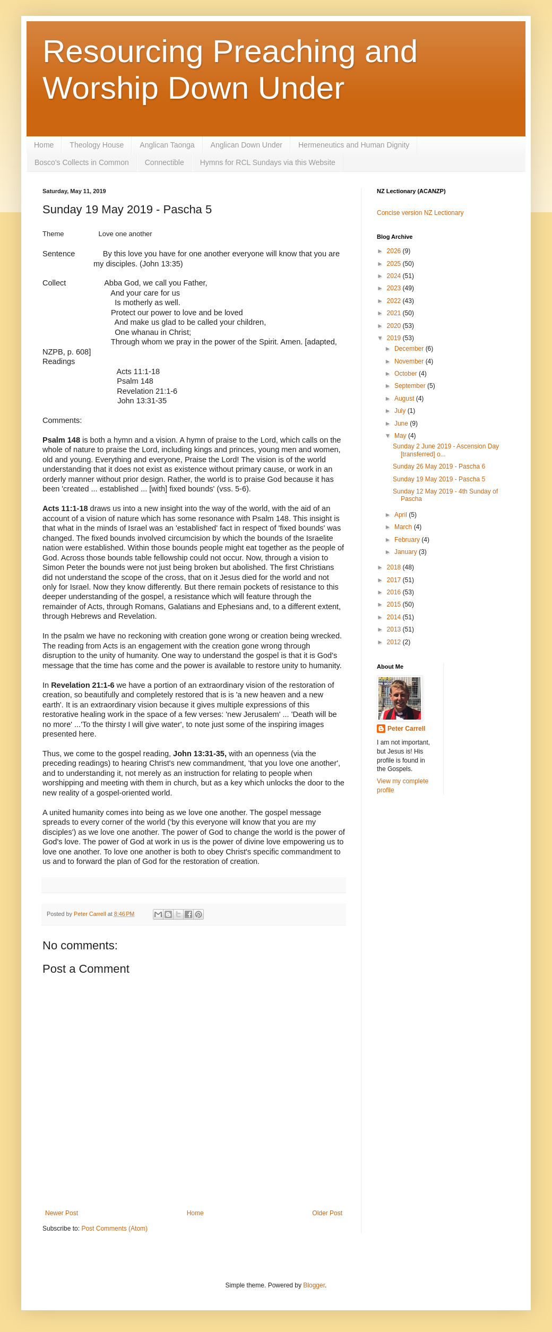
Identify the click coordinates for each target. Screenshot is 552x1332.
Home (44, 145)
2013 (395, 629)
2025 (395, 263)
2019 (395, 338)
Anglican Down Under (246, 145)
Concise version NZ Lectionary (420, 213)
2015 (395, 604)
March (404, 527)
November (410, 361)
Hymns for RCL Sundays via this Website (267, 162)
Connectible (164, 162)
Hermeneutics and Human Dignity (353, 145)
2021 (395, 313)
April (401, 514)
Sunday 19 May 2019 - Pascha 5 (439, 479)
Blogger (314, 1285)
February (407, 539)
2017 (395, 580)
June (402, 423)
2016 (395, 592)
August (405, 398)
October (406, 373)
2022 (395, 301)
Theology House (97, 145)
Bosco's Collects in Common (81, 162)
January (406, 552)
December (410, 348)
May (401, 435)
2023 (395, 288)
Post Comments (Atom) (114, 1228)
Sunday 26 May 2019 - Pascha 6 (439, 466)
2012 (395, 642)
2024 (395, 276)
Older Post (327, 1213)
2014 (395, 617)
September (410, 386)
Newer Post (61, 1213)
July (401, 410)
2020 (395, 326)
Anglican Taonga (167, 145)
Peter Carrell (406, 728)
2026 (395, 251)
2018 (395, 567)
